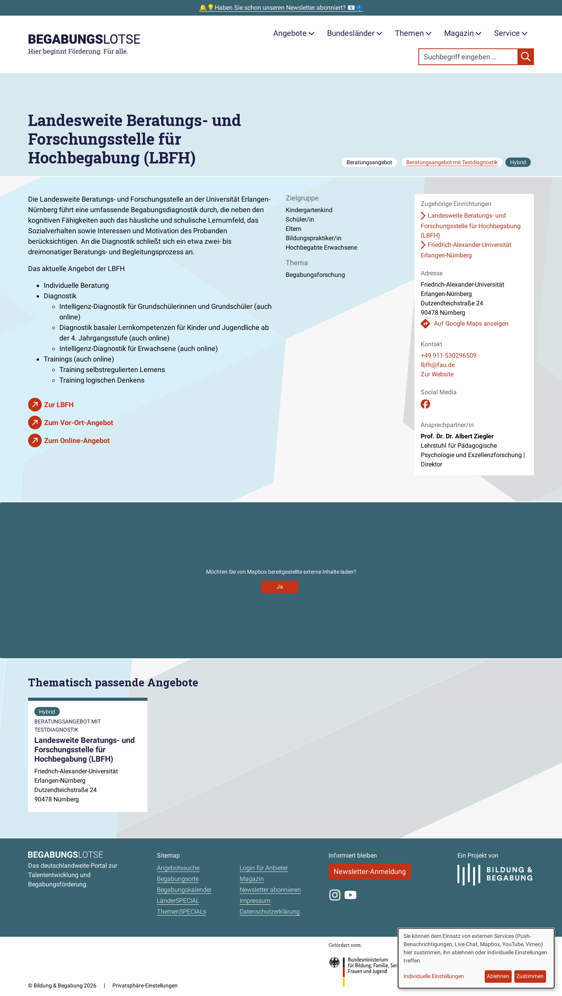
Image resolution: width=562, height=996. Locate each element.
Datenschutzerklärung (270, 911)
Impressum (255, 900)
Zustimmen (530, 976)
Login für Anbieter (264, 868)
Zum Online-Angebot (77, 440)
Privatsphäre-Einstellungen (145, 985)
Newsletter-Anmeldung (370, 871)
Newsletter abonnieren (270, 889)
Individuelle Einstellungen (434, 976)
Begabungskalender (184, 889)
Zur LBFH (59, 405)
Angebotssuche (178, 868)
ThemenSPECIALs (181, 911)
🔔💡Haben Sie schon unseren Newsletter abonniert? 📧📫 (281, 7)
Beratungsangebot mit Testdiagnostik (452, 162)
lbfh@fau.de (438, 365)
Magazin (463, 33)
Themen (413, 33)
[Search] (468, 56)
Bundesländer (354, 33)
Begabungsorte (178, 879)
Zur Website (437, 374)
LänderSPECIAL (178, 900)
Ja (280, 586)
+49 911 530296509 (449, 355)
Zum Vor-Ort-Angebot (78, 422)
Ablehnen (498, 976)
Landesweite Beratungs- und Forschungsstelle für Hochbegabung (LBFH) (471, 225)
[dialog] (476, 958)
